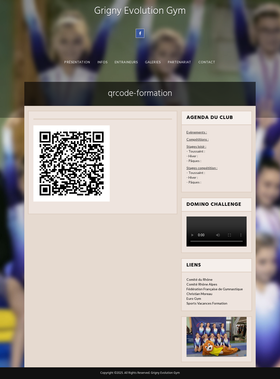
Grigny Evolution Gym (140, 11)
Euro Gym (194, 298)
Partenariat (180, 62)
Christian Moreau (199, 294)
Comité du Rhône (200, 279)
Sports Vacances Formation (207, 303)
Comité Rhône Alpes (202, 284)
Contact (207, 62)
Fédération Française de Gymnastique (215, 289)
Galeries (153, 62)
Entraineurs (126, 62)
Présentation (77, 62)
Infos (102, 62)
